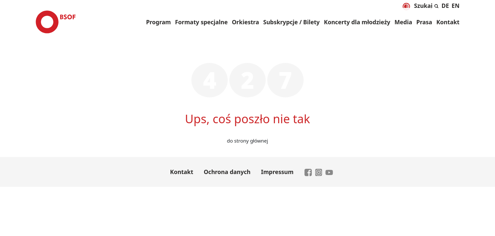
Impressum (277, 172)
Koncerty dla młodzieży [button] (357, 22)
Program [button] (158, 22)
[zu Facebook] (308, 172)
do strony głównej (247, 140)
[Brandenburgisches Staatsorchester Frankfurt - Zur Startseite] (56, 21)
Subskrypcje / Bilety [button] (291, 22)
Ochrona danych (227, 172)
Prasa (424, 22)
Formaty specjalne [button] (201, 22)
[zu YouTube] (329, 172)
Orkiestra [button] (245, 22)
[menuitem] (445, 5)
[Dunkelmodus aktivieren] (406, 6)
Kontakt (448, 22)
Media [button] (403, 22)
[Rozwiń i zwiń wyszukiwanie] (426, 4)
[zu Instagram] (318, 172)
